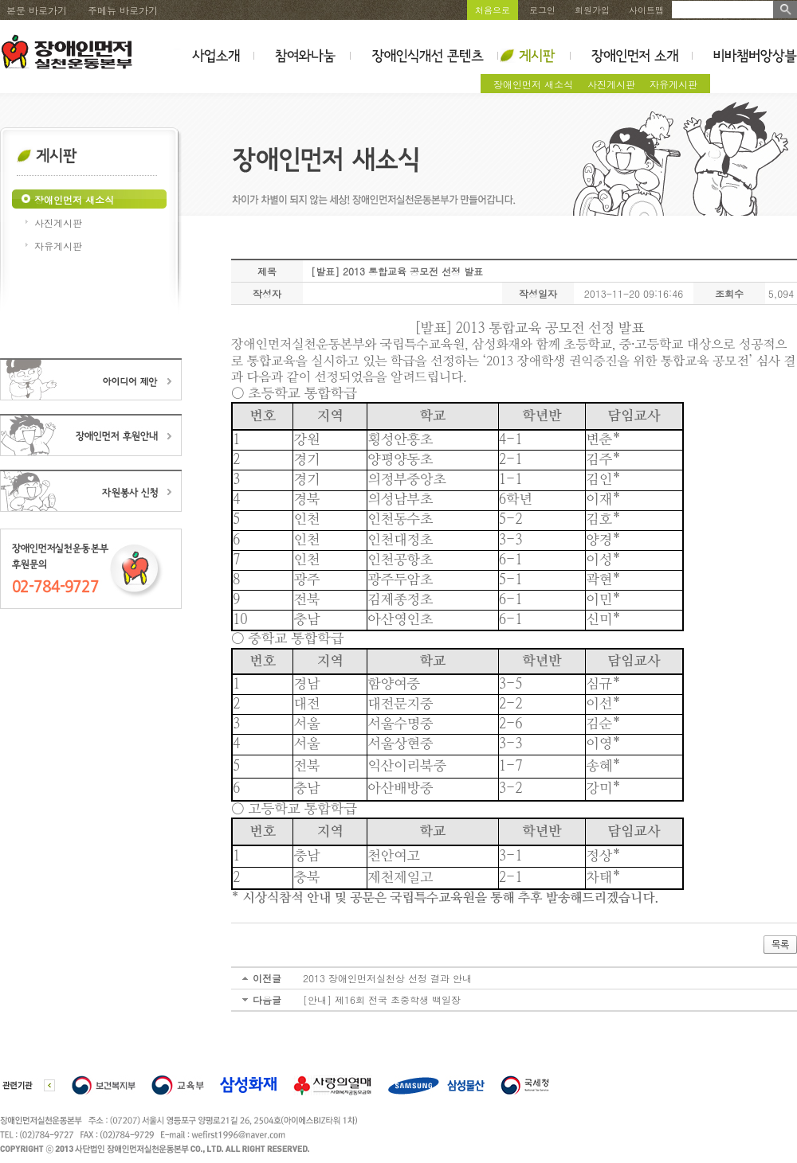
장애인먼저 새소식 (533, 84)
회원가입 (592, 10)
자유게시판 (673, 84)
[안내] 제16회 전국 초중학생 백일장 (382, 999)
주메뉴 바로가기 (123, 10)
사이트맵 (646, 10)
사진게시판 (611, 84)
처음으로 (492, 10)
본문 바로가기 (36, 10)
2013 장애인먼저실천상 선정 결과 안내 (387, 978)
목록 (780, 945)
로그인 (542, 10)
